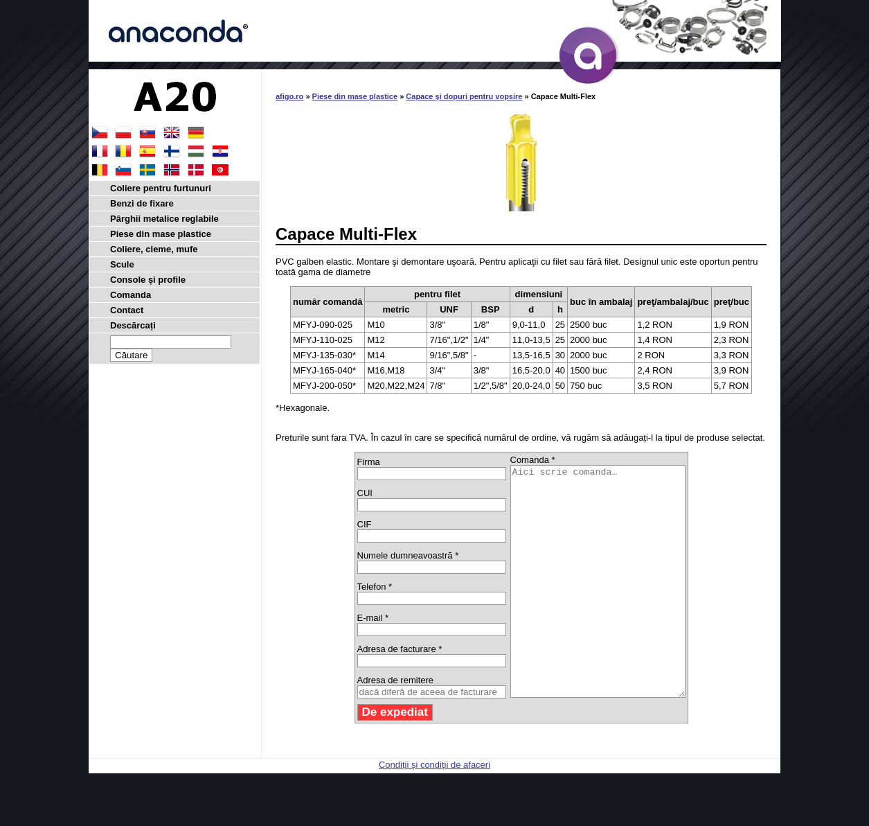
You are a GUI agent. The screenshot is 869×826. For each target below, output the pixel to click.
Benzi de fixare (142, 203)
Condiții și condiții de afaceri (434, 810)
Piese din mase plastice (355, 96)
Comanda (130, 295)
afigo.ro (289, 96)
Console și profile (148, 279)
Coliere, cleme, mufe (153, 249)
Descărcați (133, 325)
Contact (126, 310)
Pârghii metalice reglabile (164, 218)
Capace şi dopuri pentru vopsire (464, 96)
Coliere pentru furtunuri (160, 188)
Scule (122, 264)
